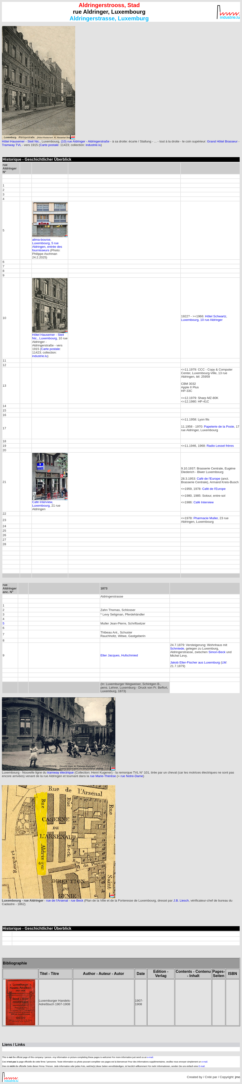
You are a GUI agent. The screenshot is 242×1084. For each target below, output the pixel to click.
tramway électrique (60, 772)
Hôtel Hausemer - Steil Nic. (21, 141)
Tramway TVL (11, 145)
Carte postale (49, 145)
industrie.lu (93, 145)
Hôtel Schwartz (215, 316)
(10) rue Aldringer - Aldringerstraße (85, 141)
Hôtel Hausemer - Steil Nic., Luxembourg (48, 336)
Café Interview (204, 502)
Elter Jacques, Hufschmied (119, 655)
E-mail (202, 1066)
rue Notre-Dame (132, 776)
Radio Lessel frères (220, 445)
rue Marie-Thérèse (103, 776)
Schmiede (177, 648)
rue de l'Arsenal (57, 900)
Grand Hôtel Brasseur (222, 141)
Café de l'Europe (208, 478)
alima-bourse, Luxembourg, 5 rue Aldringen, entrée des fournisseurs (47, 245)
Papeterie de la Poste (219, 426)
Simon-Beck (216, 652)
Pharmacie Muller (206, 518)
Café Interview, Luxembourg (42, 503)
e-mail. (150, 1057)
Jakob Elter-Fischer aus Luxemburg (195, 662)
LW (224, 662)
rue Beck (77, 900)
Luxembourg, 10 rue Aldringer (202, 320)
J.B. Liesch (181, 900)
